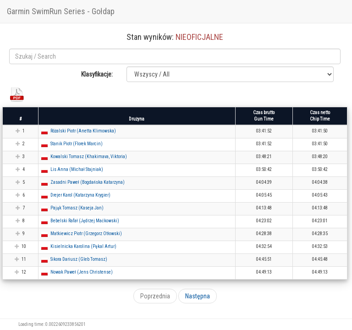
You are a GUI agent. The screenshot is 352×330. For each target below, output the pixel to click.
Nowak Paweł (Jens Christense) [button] (81, 272)
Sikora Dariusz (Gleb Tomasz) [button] (78, 259)
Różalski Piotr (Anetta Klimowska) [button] (83, 130)
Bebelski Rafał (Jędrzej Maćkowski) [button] (84, 220)
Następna (197, 296)
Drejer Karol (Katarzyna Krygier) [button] (80, 195)
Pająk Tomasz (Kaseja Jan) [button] (77, 207)
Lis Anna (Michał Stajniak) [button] (76, 169)
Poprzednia (155, 296)
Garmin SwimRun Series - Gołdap (61, 11)
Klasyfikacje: (97, 74)
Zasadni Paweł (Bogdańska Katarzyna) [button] (87, 182)
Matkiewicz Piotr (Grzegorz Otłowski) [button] (86, 233)
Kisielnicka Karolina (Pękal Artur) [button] (83, 246)
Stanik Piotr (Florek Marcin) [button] (76, 143)
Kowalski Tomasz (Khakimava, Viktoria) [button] (88, 156)
